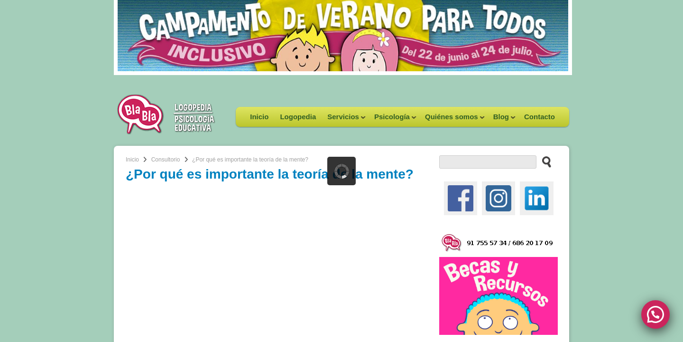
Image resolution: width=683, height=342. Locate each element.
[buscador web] (487, 162)
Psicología (392, 120)
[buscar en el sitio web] (543, 161)
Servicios (344, 120)
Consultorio (165, 159)
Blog (502, 120)
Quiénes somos (452, 120)
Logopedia (298, 117)
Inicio (259, 117)
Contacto (539, 117)
